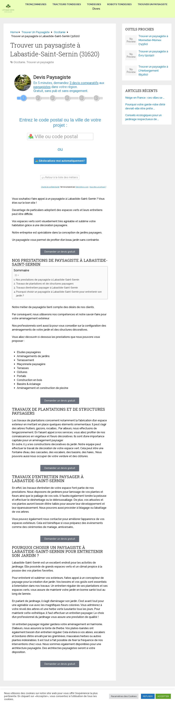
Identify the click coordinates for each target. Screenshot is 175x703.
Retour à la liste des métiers (60, 177)
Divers (96, 8)
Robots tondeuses (120, 4)
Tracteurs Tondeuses (66, 4)
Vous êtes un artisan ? (98, 187)
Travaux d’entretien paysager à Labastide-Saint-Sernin (47, 287)
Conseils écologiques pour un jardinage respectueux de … (143, 117)
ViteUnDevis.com (82, 187)
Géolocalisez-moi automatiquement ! (60, 160)
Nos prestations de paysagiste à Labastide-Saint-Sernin (47, 279)
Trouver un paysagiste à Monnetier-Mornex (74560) (153, 40)
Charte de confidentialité (50, 187)
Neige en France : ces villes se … (144, 97)
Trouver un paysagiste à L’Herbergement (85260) (153, 70)
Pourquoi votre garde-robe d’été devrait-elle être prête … (145, 106)
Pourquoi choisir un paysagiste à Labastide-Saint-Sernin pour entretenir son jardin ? (59, 293)
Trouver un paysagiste (153, 4)
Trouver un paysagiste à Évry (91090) (153, 53)
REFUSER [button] (148, 696)
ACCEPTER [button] (163, 696)
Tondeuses (94, 4)
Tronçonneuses (34, 4)
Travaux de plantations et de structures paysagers (45, 283)
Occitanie (19, 62)
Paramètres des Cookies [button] (123, 696)
